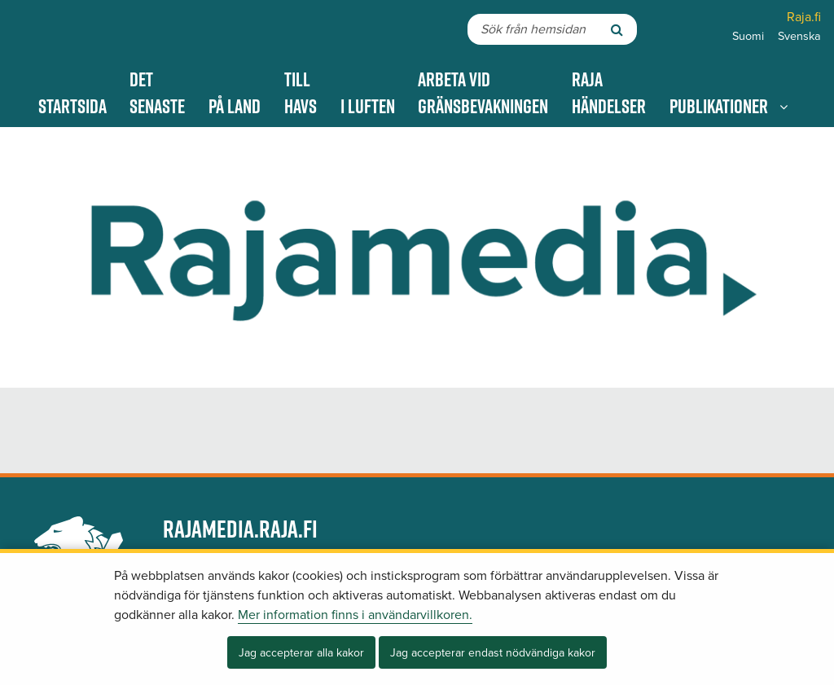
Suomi (748, 36)
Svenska (799, 36)
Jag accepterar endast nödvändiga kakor (492, 653)
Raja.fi (804, 17)
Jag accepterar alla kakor (301, 653)
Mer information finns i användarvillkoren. (355, 615)
